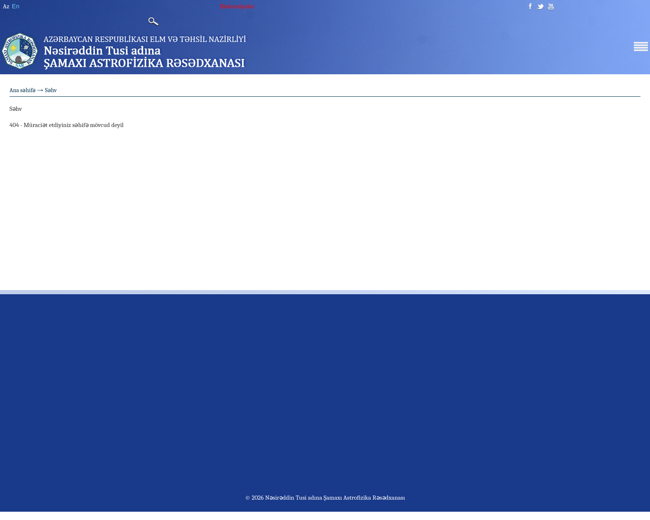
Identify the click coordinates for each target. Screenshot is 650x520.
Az (6, 6)
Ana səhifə (23, 90)
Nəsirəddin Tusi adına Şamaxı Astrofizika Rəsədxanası (334, 497)
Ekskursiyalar (237, 6)
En (15, 6)
